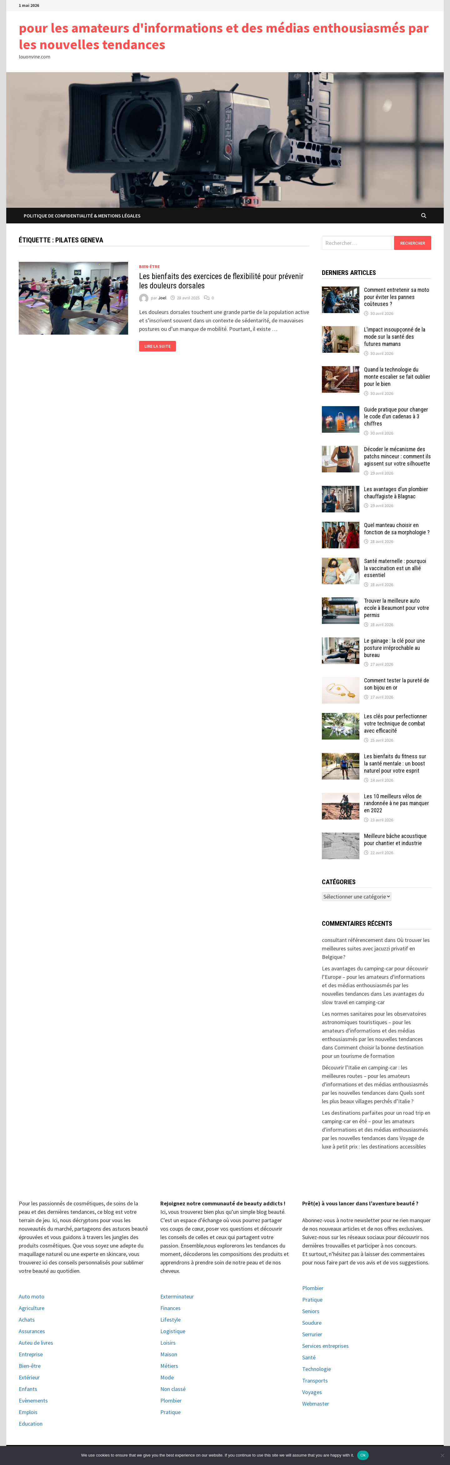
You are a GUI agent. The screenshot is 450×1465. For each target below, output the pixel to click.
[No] (442, 1455)
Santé (309, 1357)
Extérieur (29, 1377)
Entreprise (31, 1354)
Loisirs (168, 1342)
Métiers (169, 1365)
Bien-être (149, 266)
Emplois (28, 1412)
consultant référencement (352, 940)
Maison (168, 1354)
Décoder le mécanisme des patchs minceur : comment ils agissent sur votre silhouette (397, 456)
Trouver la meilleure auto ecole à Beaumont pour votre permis (396, 607)
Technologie (316, 1369)
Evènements (33, 1400)
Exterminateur (177, 1296)
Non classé (173, 1389)
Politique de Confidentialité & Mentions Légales (82, 215)
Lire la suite (157, 346)
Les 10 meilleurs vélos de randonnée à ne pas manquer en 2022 (396, 803)
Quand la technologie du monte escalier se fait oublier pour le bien (397, 376)
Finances (170, 1308)
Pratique (170, 1412)
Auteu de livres (36, 1342)
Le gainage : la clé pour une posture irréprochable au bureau (394, 647)
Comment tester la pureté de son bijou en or (396, 684)
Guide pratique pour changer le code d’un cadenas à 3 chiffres (396, 416)
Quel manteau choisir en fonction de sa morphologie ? (397, 529)
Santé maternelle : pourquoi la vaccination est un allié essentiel (395, 568)
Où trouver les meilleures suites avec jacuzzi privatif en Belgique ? (376, 948)
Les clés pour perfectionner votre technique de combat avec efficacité (395, 723)
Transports (315, 1380)
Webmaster (315, 1403)
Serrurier (312, 1334)
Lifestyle (170, 1319)
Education (30, 1423)
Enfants (28, 1389)
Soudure (312, 1322)
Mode (167, 1377)
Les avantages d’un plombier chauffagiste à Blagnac (396, 493)
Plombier (171, 1400)
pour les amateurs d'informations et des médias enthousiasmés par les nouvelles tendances (224, 36)
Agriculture (31, 1308)
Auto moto (31, 1296)
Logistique (172, 1331)
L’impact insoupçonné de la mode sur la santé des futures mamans (394, 336)
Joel (162, 298)
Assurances (32, 1331)
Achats (27, 1319)
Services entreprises (325, 1345)
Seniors (310, 1311)
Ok (363, 1455)
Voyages (312, 1392)
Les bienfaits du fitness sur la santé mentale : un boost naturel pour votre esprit (395, 763)
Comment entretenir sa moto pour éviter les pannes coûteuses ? (396, 297)
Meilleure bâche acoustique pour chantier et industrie (395, 839)
